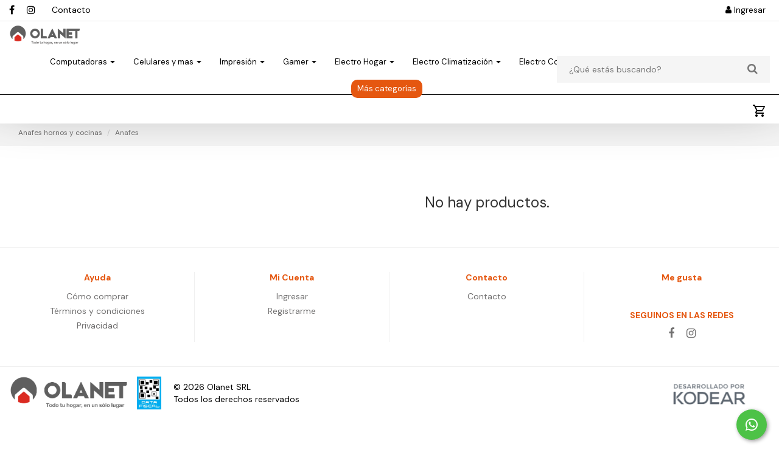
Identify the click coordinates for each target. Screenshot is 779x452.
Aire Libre (702, 83)
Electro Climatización (457, 83)
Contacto (71, 9)
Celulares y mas (167, 83)
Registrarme (292, 344)
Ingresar (745, 9)
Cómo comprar (97, 329)
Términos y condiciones (97, 344)
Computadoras (82, 83)
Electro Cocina (551, 83)
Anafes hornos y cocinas (60, 166)
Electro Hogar (364, 83)
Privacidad (97, 358)
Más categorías (386, 110)
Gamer (299, 83)
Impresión (242, 83)
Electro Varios (631, 83)
